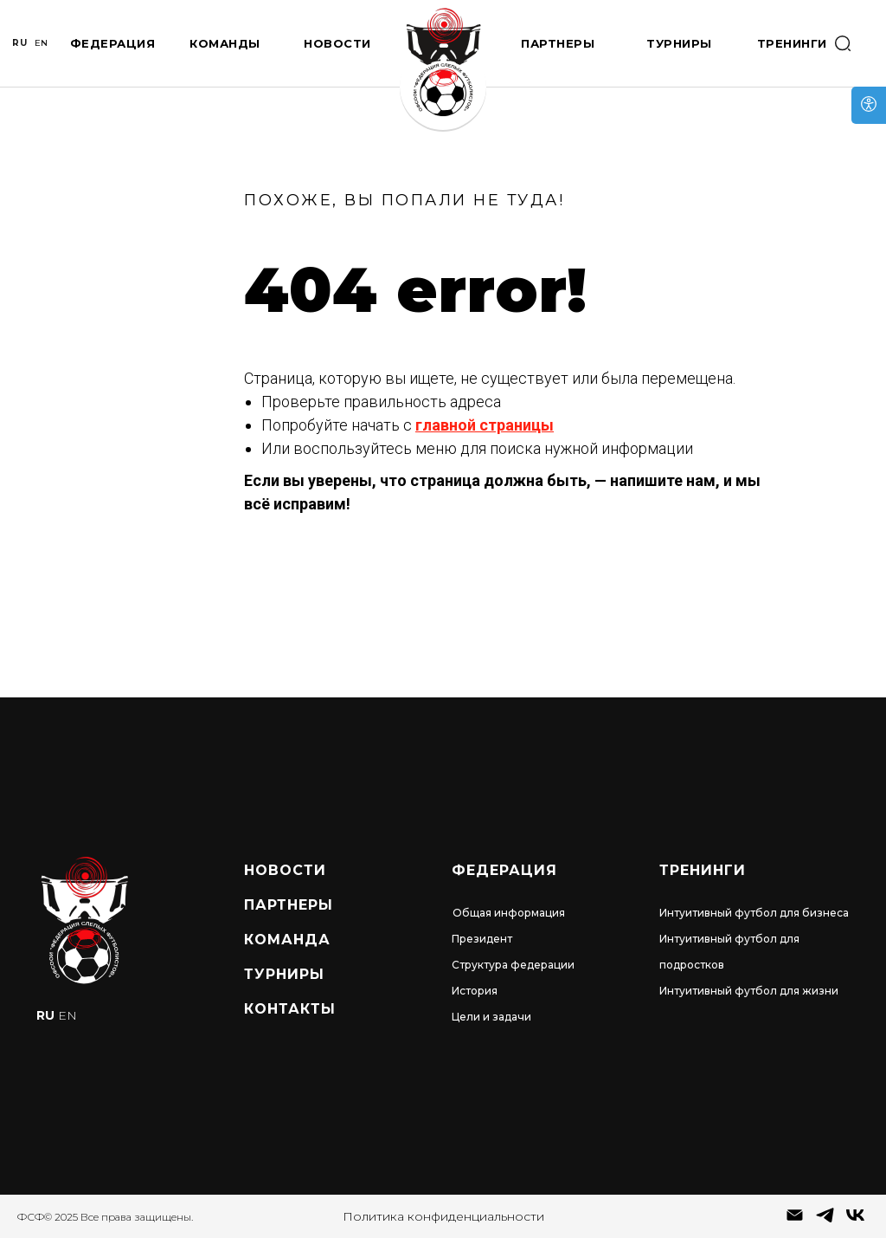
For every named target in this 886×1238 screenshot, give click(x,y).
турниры (284, 974)
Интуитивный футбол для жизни (748, 990)
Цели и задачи (491, 1016)
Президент (482, 938)
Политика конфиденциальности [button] (443, 1216)
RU (19, 43)
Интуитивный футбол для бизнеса (754, 912)
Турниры (679, 43)
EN (41, 43)
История (475, 990)
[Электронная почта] (795, 1221)
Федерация (113, 43)
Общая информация (509, 912)
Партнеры (557, 43)
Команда (287, 939)
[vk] (855, 1221)
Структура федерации (513, 964)
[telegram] (825, 1221)
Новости (337, 43)
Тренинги (792, 43)
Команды (224, 43)
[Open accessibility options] (868, 105)
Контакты (290, 1009)
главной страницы (484, 425)
